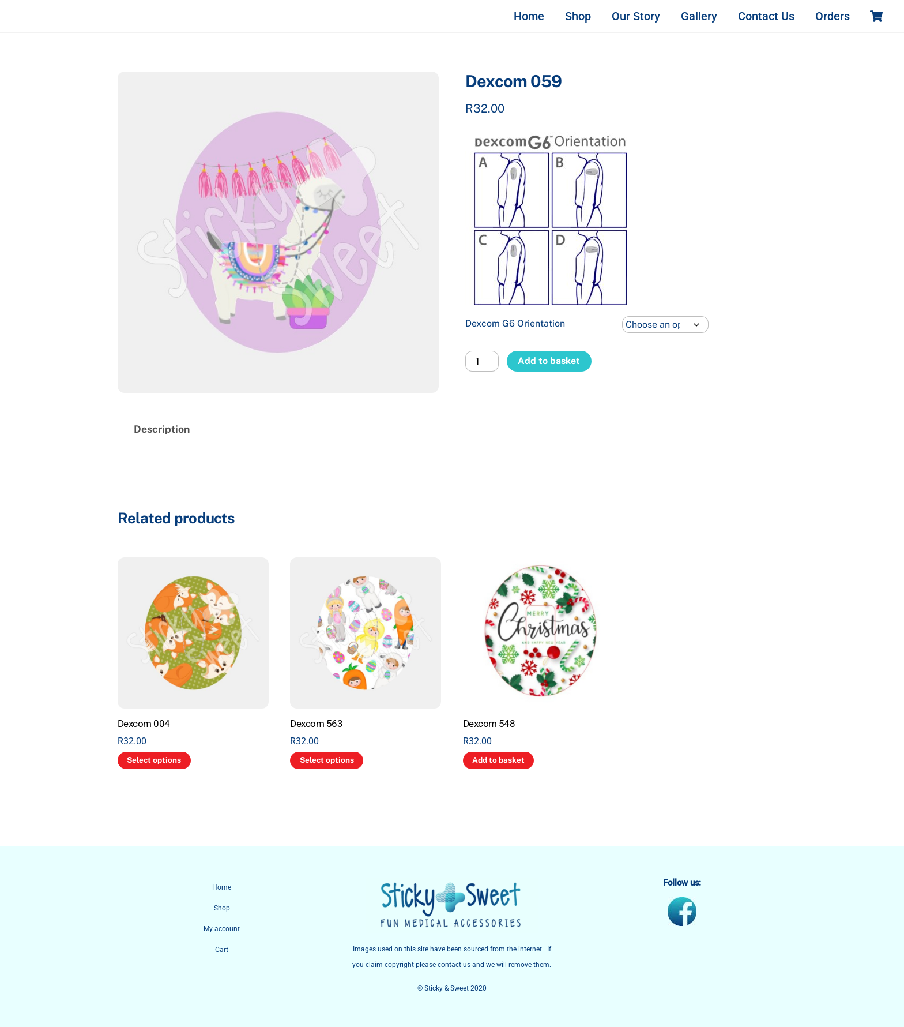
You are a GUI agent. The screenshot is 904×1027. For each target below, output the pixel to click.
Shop (578, 16)
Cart (221, 950)
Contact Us (766, 16)
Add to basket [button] (498, 759)
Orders (832, 16)
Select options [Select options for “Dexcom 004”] (154, 759)
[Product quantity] (482, 361)
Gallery (699, 16)
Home (529, 16)
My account (222, 929)
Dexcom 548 (489, 723)
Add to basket (549, 360)
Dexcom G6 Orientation (515, 323)
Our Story (636, 16)
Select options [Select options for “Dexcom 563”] (327, 759)
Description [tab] (162, 429)
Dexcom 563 (316, 723)
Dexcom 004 (144, 723)
